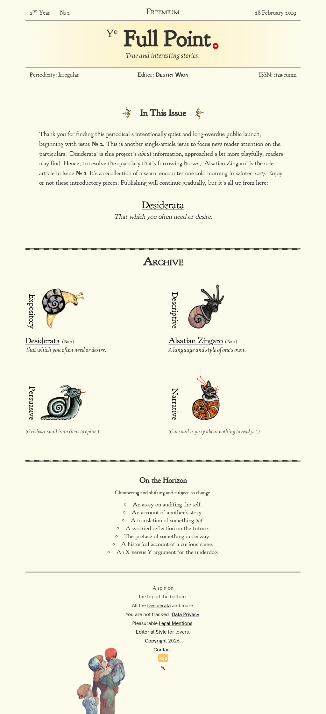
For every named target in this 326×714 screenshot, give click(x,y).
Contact (162, 649)
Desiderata (163, 204)
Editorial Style (151, 631)
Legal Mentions (175, 622)
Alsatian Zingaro (195, 340)
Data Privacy (185, 613)
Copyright (156, 640)
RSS (163, 658)
